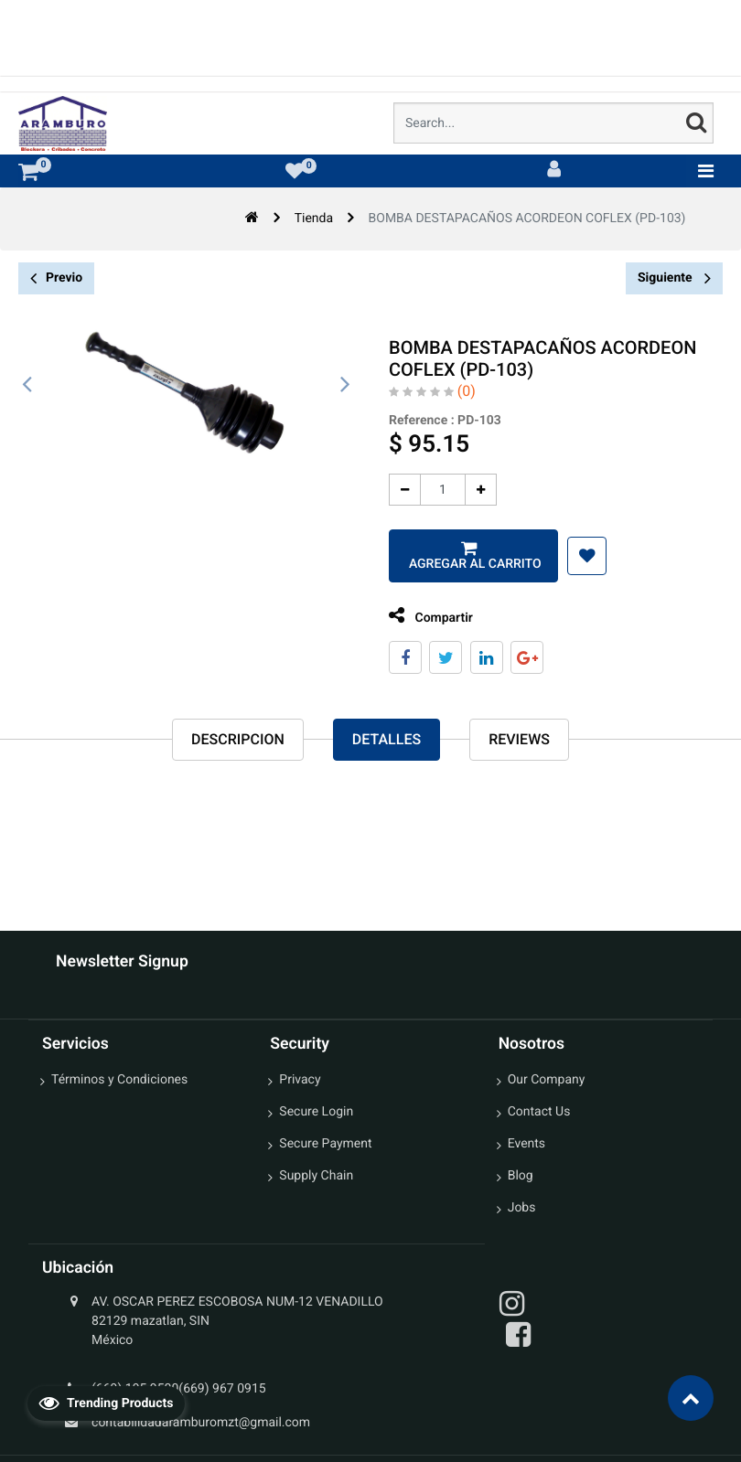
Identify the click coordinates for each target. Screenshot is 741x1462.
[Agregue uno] (474, 490)
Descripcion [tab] (238, 739)
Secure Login (316, 1112)
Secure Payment (325, 1144)
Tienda (314, 218)
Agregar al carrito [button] (466, 564)
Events (526, 1144)
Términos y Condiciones (119, 1079)
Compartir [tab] (424, 615)
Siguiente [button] (674, 278)
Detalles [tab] (386, 739)
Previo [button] (56, 278)
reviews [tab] (519, 739)
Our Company (546, 1079)
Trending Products (106, 1403)
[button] (580, 556)
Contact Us (539, 1112)
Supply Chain (316, 1176)
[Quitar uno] (398, 490)
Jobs (522, 1208)
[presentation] (27, 385)
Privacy (299, 1079)
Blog (520, 1176)
